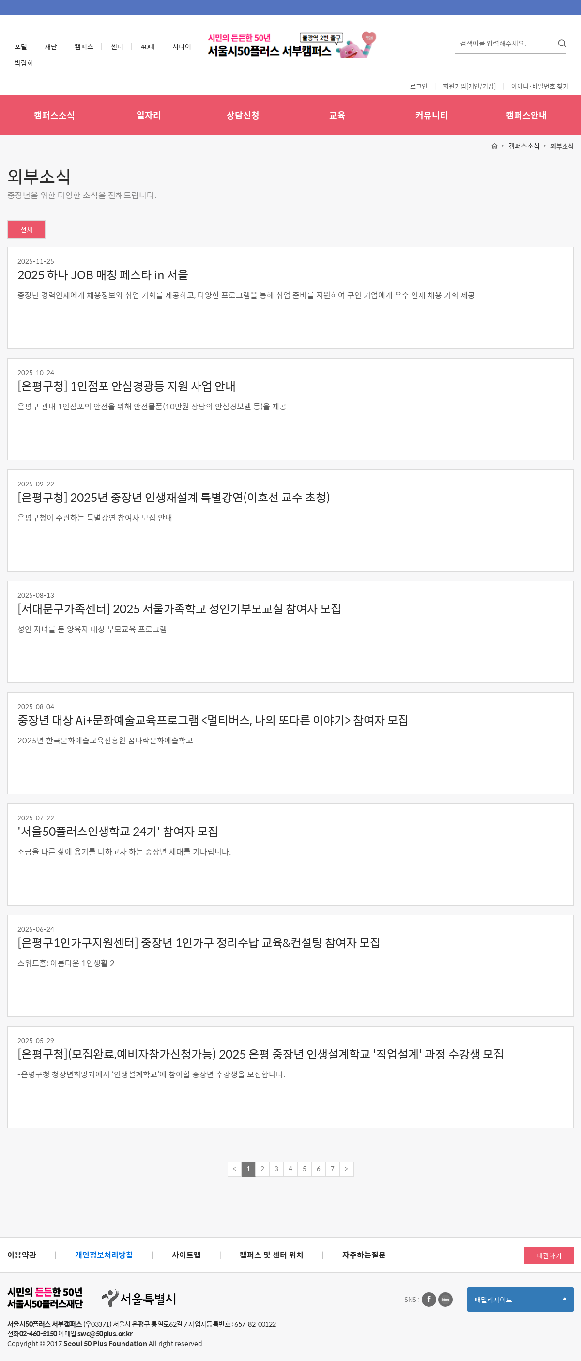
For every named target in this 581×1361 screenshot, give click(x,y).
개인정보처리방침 (104, 1255)
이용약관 (21, 1255)
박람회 (24, 63)
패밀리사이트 (520, 1303)
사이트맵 (186, 1255)
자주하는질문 (364, 1255)
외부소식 (562, 146)
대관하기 (549, 1255)
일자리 (149, 114)
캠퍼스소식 (54, 114)
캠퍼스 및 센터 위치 (272, 1255)
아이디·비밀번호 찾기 (539, 86)
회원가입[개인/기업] (469, 86)
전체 (26, 229)
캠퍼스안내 (526, 114)
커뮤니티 (431, 114)
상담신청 (243, 114)
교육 (337, 114)
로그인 (419, 86)
